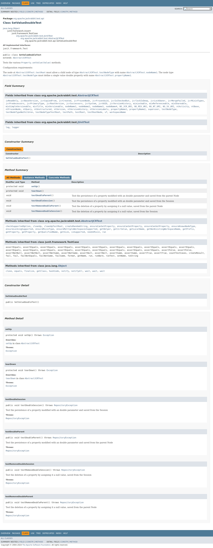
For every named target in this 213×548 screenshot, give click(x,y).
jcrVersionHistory (120, 103)
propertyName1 (119, 109)
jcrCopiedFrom (48, 101)
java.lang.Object (11, 28)
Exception (48, 335)
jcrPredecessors (15, 103)
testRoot (80, 112)
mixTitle (38, 106)
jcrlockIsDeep (140, 101)
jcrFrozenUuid (100, 101)
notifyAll (76, 271)
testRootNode (94, 112)
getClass (42, 271)
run (104, 232)
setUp (34, 186)
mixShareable (179, 103)
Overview (5, 3)
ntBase (195, 106)
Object (62, 265)
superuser (153, 109)
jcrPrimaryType (35, 103)
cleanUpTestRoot (53, 226)
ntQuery (27, 109)
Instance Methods (34, 177)
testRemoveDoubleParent (44, 206)
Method (39, 12)
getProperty (12, 232)
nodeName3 (97, 106)
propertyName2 (137, 109)
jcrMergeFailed (176, 101)
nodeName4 (111, 106)
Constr (29, 12)
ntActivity (182, 106)
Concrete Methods (59, 177)
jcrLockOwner (157, 101)
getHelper (105, 229)
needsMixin (93, 232)
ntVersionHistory (77, 109)
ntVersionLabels (99, 109)
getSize (64, 232)
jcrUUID (102, 103)
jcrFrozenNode (82, 101)
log (7, 127)
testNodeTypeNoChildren (19, 112)
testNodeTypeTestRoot (47, 112)
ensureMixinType (44, 229)
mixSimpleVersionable (18, 106)
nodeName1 (70, 106)
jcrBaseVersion (29, 101)
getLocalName (136, 229)
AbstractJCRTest (22, 58)
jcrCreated (65, 101)
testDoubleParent (41, 195)
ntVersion (59, 109)
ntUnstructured (43, 109)
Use (32, 3)
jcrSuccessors (74, 103)
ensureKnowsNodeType (183, 226)
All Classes (6, 8)
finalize (29, 271)
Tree (38, 3)
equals (18, 271)
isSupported (78, 232)
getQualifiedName (48, 232)
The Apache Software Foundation (36, 545)
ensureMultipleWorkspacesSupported (77, 229)
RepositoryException (66, 405)
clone (9, 271)
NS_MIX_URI (140, 106)
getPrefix (188, 229)
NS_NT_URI (154, 106)
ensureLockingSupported (19, 229)
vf (106, 112)
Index (59, 3)
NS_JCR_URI (125, 106)
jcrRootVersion (55, 103)
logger (15, 127)
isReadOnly (12, 101)
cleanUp (37, 226)
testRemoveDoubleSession (45, 211)
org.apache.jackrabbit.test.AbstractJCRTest (42, 38)
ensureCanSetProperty (102, 226)
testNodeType (169, 109)
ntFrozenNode (13, 109)
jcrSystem (90, 103)
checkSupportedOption (18, 226)
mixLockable (140, 103)
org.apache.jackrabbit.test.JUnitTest (34, 36)
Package (16, 3)
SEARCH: (178, 9)
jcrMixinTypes (196, 101)
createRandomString (76, 226)
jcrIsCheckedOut (120, 101)
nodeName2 (84, 106)
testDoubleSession (41, 200)
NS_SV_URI (168, 106)
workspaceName (118, 112)
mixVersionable (54, 106)
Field (21, 12)
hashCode (54, 271)
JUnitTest (83, 122)
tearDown (36, 191)
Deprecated (48, 3)
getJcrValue (120, 229)
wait (87, 271)
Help (65, 3)
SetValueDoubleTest (17, 158)
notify (65, 271)
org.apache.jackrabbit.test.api (28, 18)
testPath (68, 112)
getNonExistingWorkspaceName (163, 229)
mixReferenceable (159, 103)
